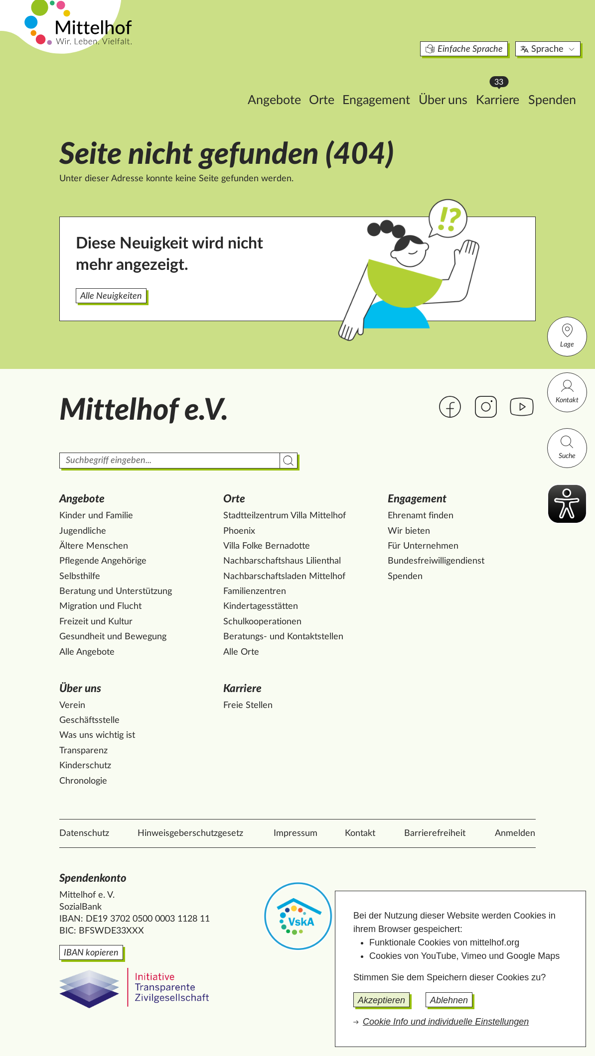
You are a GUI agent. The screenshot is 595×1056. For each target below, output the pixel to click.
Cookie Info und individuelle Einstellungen (446, 1022)
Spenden (508, 83)
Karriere (456, 80)
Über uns (398, 83)
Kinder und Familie (96, 515)
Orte (277, 83)
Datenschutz (84, 833)
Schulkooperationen (262, 621)
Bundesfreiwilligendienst (436, 561)
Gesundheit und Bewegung (112, 636)
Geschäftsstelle (89, 720)
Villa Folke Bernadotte (266, 546)
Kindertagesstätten (260, 606)
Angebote (230, 83)
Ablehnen (449, 1000)
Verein (72, 705)
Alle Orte (241, 652)
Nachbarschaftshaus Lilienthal (282, 561)
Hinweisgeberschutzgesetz (190, 833)
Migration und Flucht (100, 606)
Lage (567, 335)
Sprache (504, 31)
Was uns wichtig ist (97, 735)
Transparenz (83, 750)
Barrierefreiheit (434, 833)
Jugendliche (82, 531)
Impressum (295, 833)
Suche (567, 447)
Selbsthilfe (79, 576)
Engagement (332, 83)
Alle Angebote (87, 652)
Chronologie (83, 781)
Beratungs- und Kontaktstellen (283, 636)
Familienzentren (254, 591)
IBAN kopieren (91, 952)
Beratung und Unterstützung (115, 591)
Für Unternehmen (423, 546)
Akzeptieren (381, 1000)
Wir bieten (409, 531)
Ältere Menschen (93, 546)
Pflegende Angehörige (103, 561)
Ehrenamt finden (420, 515)
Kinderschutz (85, 765)
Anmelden (515, 833)
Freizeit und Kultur (96, 621)
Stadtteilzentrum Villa (284, 515)
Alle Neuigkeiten (111, 296)
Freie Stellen (248, 705)
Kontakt (567, 391)
